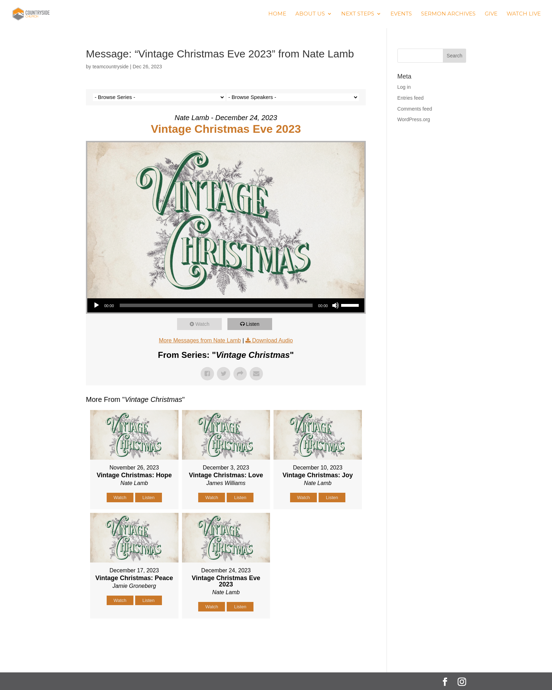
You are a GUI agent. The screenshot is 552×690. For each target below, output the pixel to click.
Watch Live (524, 14)
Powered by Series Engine (340, 636)
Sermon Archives (448, 14)
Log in (404, 87)
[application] (225, 305)
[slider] (216, 305)
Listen (254, 324)
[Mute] (335, 305)
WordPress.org (413, 119)
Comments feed (414, 109)
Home (277, 14)
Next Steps (357, 14)
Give (491, 14)
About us (310, 14)
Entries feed (410, 98)
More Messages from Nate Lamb (200, 340)
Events (401, 14)
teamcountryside (111, 66)
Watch (203, 324)
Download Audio (272, 340)
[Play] (96, 305)
